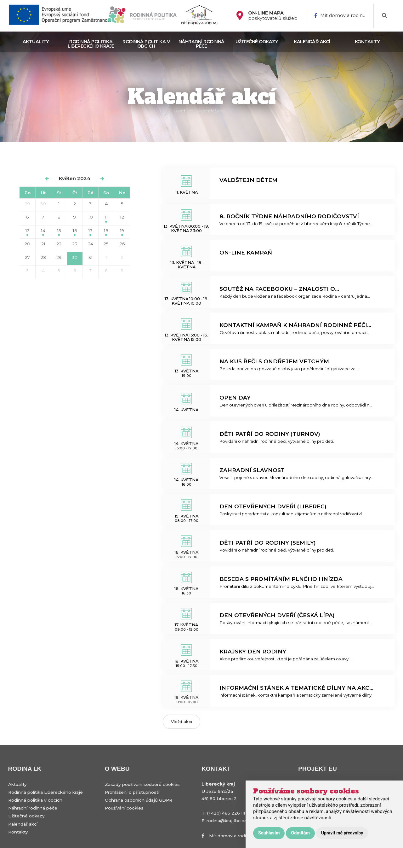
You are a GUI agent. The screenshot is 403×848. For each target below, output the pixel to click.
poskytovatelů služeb (273, 15)
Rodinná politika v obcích (146, 44)
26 (122, 243)
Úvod (179, 110)
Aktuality (36, 41)
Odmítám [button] (300, 833)
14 (43, 232)
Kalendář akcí (312, 41)
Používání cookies (124, 807)
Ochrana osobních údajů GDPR (138, 800)
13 (28, 232)
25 (106, 243)
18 (106, 232)
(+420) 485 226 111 (226, 813)
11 (106, 218)
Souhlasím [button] (269, 833)
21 (43, 243)
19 (122, 232)
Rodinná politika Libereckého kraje (91, 44)
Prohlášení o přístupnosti (132, 792)
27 (27, 257)
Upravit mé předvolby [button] (342, 832)
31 (90, 257)
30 (43, 203)
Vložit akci (181, 721)
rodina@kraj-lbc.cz (227, 820)
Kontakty (367, 41)
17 (90, 232)
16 (75, 232)
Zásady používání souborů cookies (142, 784)
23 (74, 243)
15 (59, 232)
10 (90, 216)
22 (58, 243)
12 (122, 216)
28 (43, 257)
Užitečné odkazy (257, 41)
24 (90, 243)
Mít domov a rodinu (340, 15)
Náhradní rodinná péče (201, 44)
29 (27, 203)
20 (27, 243)
